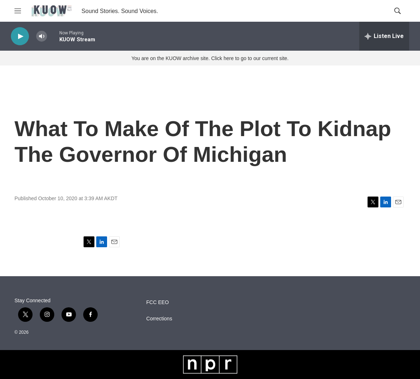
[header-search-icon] (397, 11)
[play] (20, 36)
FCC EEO (157, 302)
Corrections (159, 318)
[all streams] (384, 36)
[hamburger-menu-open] (18, 11)
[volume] (41, 36)
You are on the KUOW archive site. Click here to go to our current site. (209, 58)
